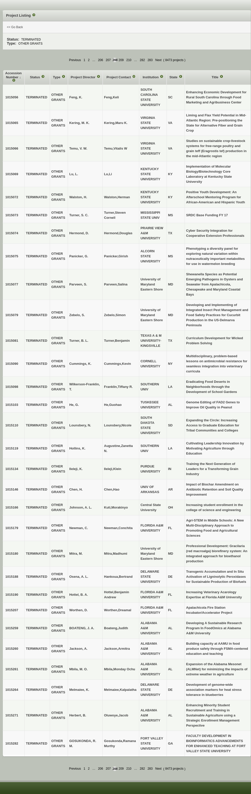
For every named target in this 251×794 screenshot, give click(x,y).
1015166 (11, 507)
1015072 (11, 197)
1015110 (11, 425)
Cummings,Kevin (117, 364)
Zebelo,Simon (115, 315)
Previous (75, 60)
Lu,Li (108, 174)
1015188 (11, 577)
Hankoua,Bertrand (118, 577)
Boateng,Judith (116, 628)
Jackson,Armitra (117, 649)
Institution (151, 77)
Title (215, 77)
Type (57, 77)
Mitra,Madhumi (115, 553)
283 (150, 60)
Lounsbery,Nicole (117, 425)
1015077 (11, 284)
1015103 (11, 405)
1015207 (11, 610)
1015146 (11, 489)
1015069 (11, 174)
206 (100, 60)
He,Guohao (112, 405)
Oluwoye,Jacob (116, 715)
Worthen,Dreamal (117, 610)
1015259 (11, 628)
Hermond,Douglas (118, 233)
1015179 (11, 528)
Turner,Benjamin (117, 340)
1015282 (11, 743)
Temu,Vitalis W (115, 148)
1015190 (11, 595)
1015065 (11, 123)
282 (142, 60)
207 (108, 60)
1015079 (11, 315)
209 (121, 60)
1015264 (11, 690)
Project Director (83, 77)
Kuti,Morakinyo (116, 507)
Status (35, 77)
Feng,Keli (111, 97)
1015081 (11, 340)
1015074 (11, 233)
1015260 (11, 649)
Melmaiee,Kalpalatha (120, 690)
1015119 (11, 448)
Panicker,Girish (116, 256)
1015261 (11, 669)
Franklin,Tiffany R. (118, 387)
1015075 (11, 256)
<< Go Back (15, 27)
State (173, 77)
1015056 (11, 97)
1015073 (11, 215)
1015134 (11, 469)
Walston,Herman (117, 197)
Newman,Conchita (118, 528)
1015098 (11, 387)
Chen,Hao (111, 489)
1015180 (11, 553)
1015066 (11, 148)
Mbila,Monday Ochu (119, 669)
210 (128, 60)
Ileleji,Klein (112, 469)
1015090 (11, 364)
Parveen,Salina (116, 284)
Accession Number (13, 75)
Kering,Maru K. (115, 123)
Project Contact (119, 77)
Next (158, 60)
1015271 (11, 715)
